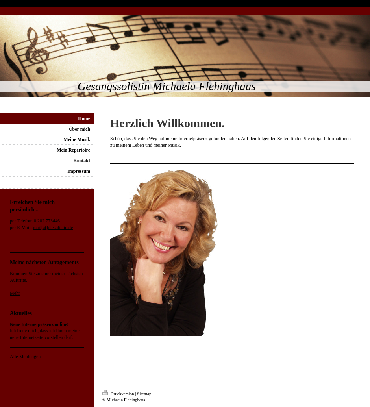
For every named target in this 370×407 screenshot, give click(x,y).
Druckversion (118, 393)
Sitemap (144, 393)
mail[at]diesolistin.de (53, 227)
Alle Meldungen (25, 356)
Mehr (15, 293)
